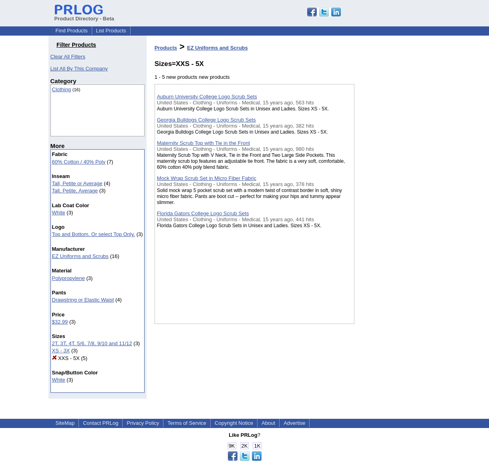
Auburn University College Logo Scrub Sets (207, 97)
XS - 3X (61, 351)
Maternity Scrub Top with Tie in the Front (203, 143)
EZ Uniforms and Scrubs (80, 256)
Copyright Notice (234, 423)
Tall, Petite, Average (75, 191)
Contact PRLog (100, 423)
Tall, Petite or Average (77, 183)
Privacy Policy (143, 423)
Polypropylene (68, 278)
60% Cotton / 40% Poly (79, 162)
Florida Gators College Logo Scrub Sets (203, 213)
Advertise (294, 423)
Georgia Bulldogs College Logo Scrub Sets (206, 120)
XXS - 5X (66, 358)
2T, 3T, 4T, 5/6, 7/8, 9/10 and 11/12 (92, 343)
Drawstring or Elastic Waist (83, 300)
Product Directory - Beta (84, 16)
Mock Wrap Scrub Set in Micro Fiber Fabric (206, 178)
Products (166, 48)
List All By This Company (79, 69)
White (58, 213)
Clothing (61, 89)
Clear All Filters (67, 57)
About (268, 423)
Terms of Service (186, 423)
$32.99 (60, 322)
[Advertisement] (394, 208)
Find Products (72, 31)
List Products (111, 31)
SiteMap (65, 423)
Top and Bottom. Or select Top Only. (93, 234)
